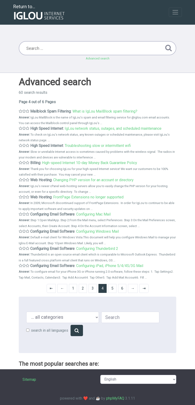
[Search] (77, 330)
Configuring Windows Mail (97, 231)
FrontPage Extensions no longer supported (88, 197)
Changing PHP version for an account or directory (93, 180)
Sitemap (29, 379)
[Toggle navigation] (175, 12)
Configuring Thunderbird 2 (97, 248)
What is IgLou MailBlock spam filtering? (104, 111)
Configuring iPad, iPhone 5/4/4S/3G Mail (109, 265)
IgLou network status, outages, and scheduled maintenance (113, 128)
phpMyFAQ (115, 398)
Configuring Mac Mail (93, 214)
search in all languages (49, 330)
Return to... (39, 12)
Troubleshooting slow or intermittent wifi (98, 145)
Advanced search (97, 58)
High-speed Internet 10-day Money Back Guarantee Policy (89, 163)
